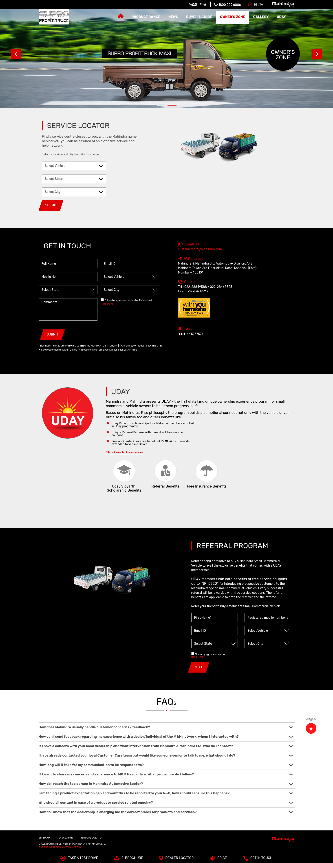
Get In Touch (258, 859)
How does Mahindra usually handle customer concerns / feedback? (166, 727)
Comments (68, 309)
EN (250, 5)
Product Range (146, 17)
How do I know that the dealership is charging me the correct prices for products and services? (166, 812)
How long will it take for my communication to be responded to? (166, 765)
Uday (281, 17)
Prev (16, 54)
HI (255, 5)
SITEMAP (45, 837)
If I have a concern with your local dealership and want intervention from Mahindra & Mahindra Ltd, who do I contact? (166, 746)
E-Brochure (128, 859)
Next (317, 54)
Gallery (261, 17)
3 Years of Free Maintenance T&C (60, 847)
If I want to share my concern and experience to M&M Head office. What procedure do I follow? (166, 774)
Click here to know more (124, 452)
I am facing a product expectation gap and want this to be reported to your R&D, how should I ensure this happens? (166, 793)
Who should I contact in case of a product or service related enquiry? (166, 803)
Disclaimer (67, 837)
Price (218, 859)
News (173, 17)
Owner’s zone (232, 17)
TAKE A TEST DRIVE (79, 859)
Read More (107, 303)
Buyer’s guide (199, 17)
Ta (261, 5)
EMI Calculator (92, 837)
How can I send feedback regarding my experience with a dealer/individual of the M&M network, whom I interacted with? (166, 737)
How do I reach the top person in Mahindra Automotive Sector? (166, 784)
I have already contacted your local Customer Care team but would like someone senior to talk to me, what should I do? (166, 755)
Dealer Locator (176, 859)
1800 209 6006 (227, 5)
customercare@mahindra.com (200, 249)
